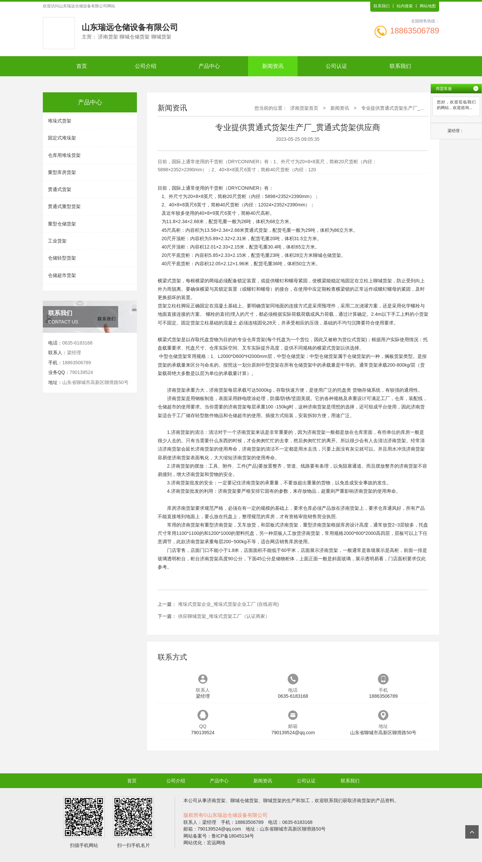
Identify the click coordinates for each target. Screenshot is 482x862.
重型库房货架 (62, 172)
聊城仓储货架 (327, 255)
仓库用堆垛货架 (64, 155)
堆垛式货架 (59, 120)
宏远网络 (216, 842)
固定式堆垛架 (62, 137)
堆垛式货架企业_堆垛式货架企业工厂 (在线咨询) (228, 604)
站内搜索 (405, 6)
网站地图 (428, 6)
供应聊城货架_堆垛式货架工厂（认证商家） (224, 616)
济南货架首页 (304, 108)
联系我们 (382, 6)
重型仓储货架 (62, 223)
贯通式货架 (59, 189)
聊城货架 (382, 280)
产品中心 (209, 66)
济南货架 (176, 390)
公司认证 (336, 66)
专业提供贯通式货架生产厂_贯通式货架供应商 (409, 108)
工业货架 (57, 241)
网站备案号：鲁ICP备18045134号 (218, 836)
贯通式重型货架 (64, 206)
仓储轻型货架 (62, 258)
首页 (81, 66)
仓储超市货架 (62, 275)
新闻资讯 (273, 66)
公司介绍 (145, 66)
